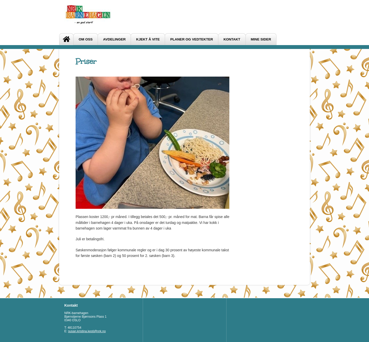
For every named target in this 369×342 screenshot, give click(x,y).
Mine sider (261, 39)
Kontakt (231, 39)
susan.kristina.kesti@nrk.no (87, 331)
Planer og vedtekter (191, 39)
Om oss (86, 39)
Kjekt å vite (148, 39)
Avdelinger (114, 39)
